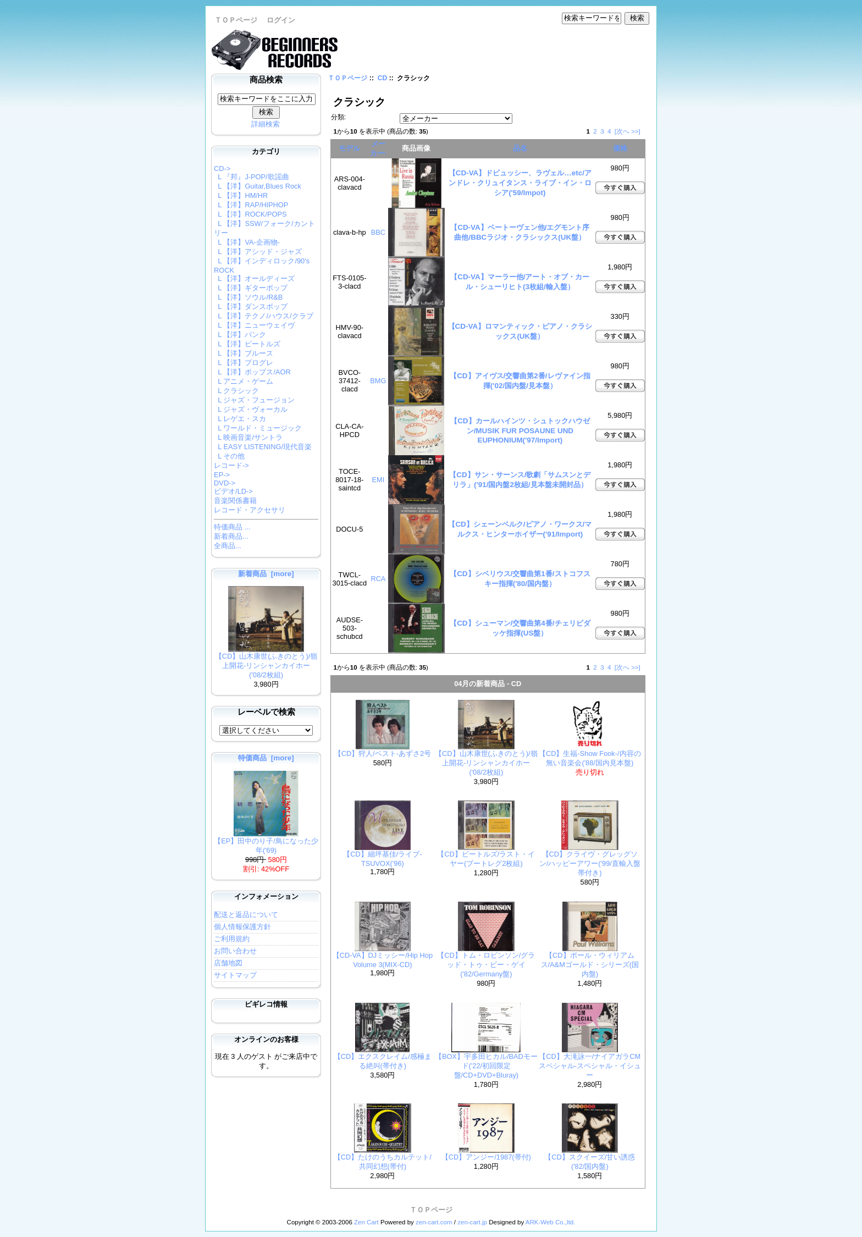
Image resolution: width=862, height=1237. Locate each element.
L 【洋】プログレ (243, 362)
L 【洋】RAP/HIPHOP (251, 205)
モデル (349, 148)
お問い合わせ (235, 951)
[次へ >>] (627, 131)
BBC (378, 232)
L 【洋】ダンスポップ (251, 306)
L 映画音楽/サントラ (248, 437)
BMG (378, 381)
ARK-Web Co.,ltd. (551, 1222)
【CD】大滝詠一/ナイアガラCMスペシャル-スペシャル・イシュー (590, 1065)
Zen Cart (366, 1222)
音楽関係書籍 (235, 500)
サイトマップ (235, 975)
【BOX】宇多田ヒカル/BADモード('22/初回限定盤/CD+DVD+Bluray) (486, 1065)
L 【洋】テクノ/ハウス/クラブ (263, 316)
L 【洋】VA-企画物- (247, 242)
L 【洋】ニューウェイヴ (254, 325)
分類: (338, 117)
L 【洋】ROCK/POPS (250, 214)
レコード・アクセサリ (249, 510)
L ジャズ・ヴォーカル (251, 409)
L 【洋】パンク (240, 334)
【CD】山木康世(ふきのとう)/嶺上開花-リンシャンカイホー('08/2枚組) (266, 662)
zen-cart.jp (472, 1222)
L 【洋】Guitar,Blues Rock (257, 186)
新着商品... (231, 536)
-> (222, 168)
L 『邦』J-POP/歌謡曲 (251, 177)
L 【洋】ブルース (243, 353)
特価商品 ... (232, 527)
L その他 (229, 456)
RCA (378, 579)
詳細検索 (265, 124)
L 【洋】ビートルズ (247, 344)
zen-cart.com (434, 1222)
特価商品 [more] (266, 758)
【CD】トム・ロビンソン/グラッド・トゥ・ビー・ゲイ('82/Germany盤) (486, 964)
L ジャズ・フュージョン (254, 400)
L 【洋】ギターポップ (251, 288)
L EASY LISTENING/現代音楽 (263, 447)
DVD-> (224, 483)
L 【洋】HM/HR (241, 195)
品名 (520, 148)
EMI (378, 480)
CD (383, 78)
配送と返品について (246, 914)
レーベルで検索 (266, 712)
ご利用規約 (232, 939)
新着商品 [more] (266, 574)
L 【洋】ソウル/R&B (248, 297)
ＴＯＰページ (235, 20)
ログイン (281, 20)
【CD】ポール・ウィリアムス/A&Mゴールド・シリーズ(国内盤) (590, 964)
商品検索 (266, 79)
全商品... (227, 546)
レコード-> (231, 465)
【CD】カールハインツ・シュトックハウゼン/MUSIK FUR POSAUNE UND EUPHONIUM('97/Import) (519, 430)
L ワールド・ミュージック (258, 428)
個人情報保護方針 (242, 927)
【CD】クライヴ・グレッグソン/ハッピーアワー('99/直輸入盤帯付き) (589, 863)
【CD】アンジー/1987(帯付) (486, 1157)
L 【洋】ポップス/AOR (252, 372)
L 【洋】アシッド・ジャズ (258, 251)
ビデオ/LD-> (233, 491)
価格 (620, 148)
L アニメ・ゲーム (243, 381)
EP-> (222, 475)
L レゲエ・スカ (240, 419)
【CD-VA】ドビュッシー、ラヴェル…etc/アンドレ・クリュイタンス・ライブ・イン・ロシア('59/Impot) (520, 183)
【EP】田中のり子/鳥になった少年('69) (266, 842)
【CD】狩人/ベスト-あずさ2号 (382, 753)
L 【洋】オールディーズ (254, 278)
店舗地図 (228, 963)
